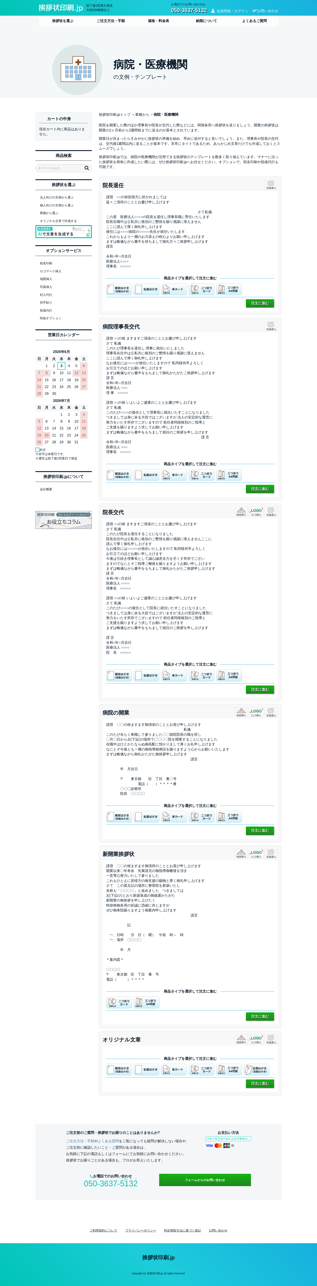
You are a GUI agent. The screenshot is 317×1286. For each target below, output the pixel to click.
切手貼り (46, 302)
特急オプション (50, 318)
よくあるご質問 (254, 21)
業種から (142, 114)
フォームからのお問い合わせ (205, 1180)
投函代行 (46, 310)
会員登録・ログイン (232, 11)
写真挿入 (46, 287)
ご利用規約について (103, 1230)
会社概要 (46, 489)
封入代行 (46, 295)
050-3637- (111, 1183)
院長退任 (113, 185)
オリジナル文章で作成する (58, 221)
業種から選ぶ (49, 213)
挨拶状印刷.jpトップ (115, 114)
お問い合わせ (267, 11)
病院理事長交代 (121, 327)
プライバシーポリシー (140, 1230)
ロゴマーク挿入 (50, 271)
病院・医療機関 (166, 114)
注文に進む (260, 303)
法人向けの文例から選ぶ (57, 197)
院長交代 (113, 512)
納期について (206, 21)
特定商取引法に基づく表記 (182, 1230)
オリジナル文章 (122, 1040)
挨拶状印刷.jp (158, 1257)
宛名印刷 (46, 263)
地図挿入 (46, 279)
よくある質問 (108, 1141)
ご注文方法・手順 (111, 21)
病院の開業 (116, 713)
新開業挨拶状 (118, 854)
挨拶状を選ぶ (62, 21)
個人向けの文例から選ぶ (57, 205)
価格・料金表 (158, 21)
